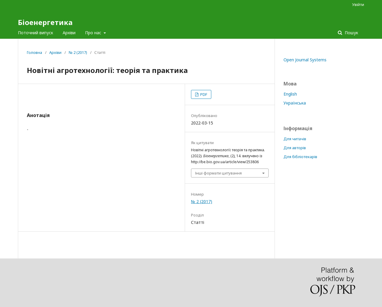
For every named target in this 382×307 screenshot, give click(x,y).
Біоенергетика (45, 22)
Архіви (69, 32)
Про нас (93, 32)
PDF (203, 94)
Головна (34, 52)
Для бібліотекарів (300, 156)
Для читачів (295, 138)
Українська (295, 103)
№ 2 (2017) (78, 52)
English (290, 94)
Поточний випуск (35, 32)
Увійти (358, 4)
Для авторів (295, 147)
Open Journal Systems (305, 60)
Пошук (351, 32)
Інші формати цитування (218, 173)
